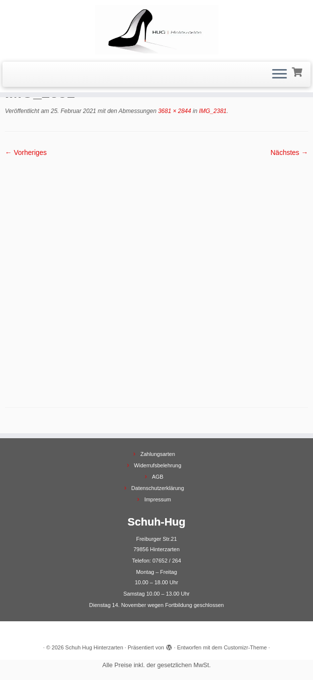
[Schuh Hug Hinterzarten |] (156, 29)
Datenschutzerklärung (157, 488)
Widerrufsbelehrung (157, 465)
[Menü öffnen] (279, 74)
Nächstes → (289, 152)
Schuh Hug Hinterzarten (94, 647)
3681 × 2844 (173, 111)
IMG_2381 (211, 111)
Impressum (157, 499)
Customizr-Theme (245, 647)
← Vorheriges (26, 152)
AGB (157, 477)
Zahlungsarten (157, 454)
